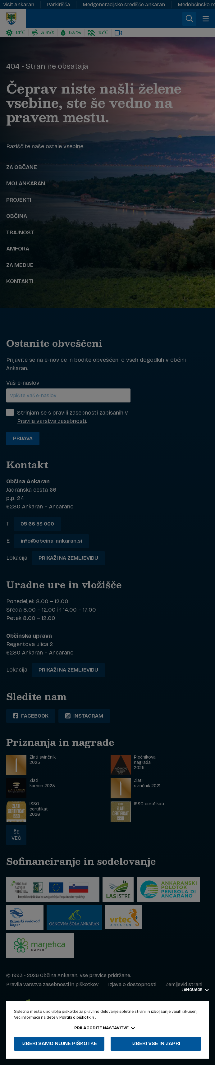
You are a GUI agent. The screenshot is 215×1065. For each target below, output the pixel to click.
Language (195, 990)
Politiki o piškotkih (76, 1017)
